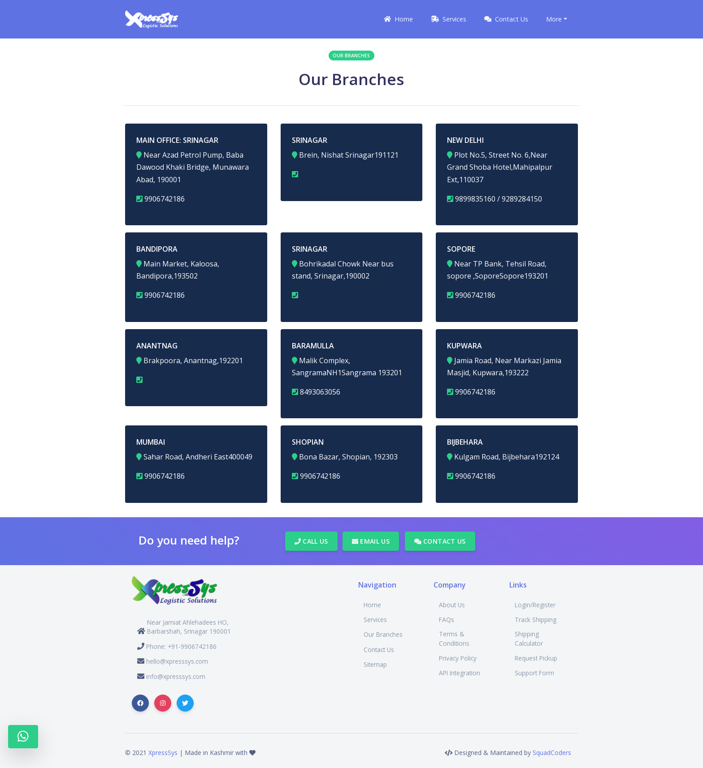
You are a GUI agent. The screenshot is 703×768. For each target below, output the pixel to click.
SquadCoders (552, 752)
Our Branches (383, 634)
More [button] (554, 19)
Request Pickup (536, 658)
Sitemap (375, 664)
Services (375, 619)
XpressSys (163, 752)
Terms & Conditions (454, 638)
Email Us (371, 541)
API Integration (459, 673)
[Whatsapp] (23, 736)
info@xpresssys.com (175, 676)
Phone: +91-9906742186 (181, 646)
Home (372, 605)
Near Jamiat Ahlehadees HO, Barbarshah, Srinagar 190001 (189, 626)
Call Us (311, 541)
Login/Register (535, 605)
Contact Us (440, 541)
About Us (452, 605)
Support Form (534, 673)
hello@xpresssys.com (177, 661)
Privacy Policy (458, 658)
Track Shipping (535, 619)
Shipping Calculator (529, 638)
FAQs (446, 619)
